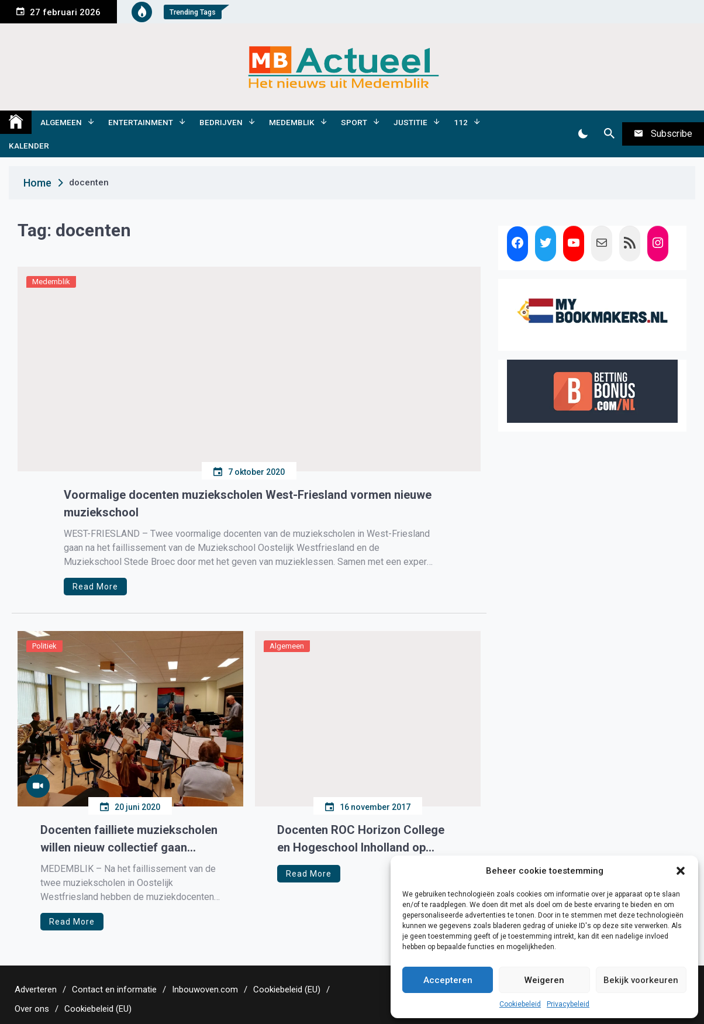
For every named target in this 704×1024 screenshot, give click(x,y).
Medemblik (292, 122)
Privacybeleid (568, 1004)
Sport (354, 122)
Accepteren (447, 980)
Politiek (44, 646)
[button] (680, 871)
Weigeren (544, 980)
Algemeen (61, 122)
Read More (95, 586)
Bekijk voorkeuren (640, 980)
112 (461, 122)
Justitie (410, 122)
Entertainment (140, 122)
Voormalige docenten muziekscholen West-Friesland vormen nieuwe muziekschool (248, 503)
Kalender (29, 145)
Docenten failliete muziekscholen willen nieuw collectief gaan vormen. (129, 839)
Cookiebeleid (520, 1004)
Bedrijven (221, 122)
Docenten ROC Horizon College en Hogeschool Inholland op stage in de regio (360, 839)
